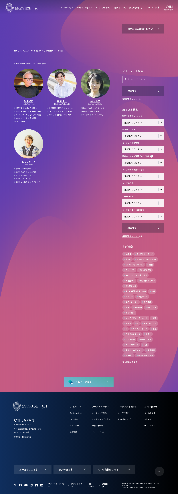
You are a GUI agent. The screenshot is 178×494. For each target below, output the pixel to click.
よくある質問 (149, 413)
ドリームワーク (35, 111)
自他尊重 (150, 350)
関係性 (60, 108)
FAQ (124, 8)
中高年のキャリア (29, 168)
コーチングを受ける (103, 8)
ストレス (128, 296)
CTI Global (91, 485)
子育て (69, 111)
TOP (15, 51)
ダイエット (151, 307)
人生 (145, 344)
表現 (153, 328)
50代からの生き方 (21, 172)
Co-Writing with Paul (134, 264)
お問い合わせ (150, 406)
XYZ (153, 318)
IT (125, 328)
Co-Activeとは (76, 413)
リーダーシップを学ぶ (101, 419)
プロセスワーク (20, 118)
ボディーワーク (20, 111)
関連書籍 (73, 432)
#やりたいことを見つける (135, 275)
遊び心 (127, 259)
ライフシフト (36, 182)
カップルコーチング (144, 254)
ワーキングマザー (97, 115)
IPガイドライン (76, 485)
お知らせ (117, 8)
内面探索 (18, 108)
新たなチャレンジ (145, 355)
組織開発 (57, 115)
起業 (56, 111)
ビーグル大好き (35, 115)
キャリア (67, 115)
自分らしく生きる (21, 182)
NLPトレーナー (131, 302)
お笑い (147, 334)
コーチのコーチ (131, 344)
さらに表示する (128, 361)
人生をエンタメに (132, 334)
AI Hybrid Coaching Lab (145, 259)
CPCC (17, 121)
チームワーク (144, 339)
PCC (23, 121)
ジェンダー (129, 339)
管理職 (84, 111)
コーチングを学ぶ (99, 413)
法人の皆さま (134, 8)
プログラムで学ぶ (83, 8)
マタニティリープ (139, 328)
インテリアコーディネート (136, 318)
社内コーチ (142, 296)
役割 (150, 264)
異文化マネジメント (133, 350)
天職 (152, 291)
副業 (90, 111)
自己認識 (146, 302)
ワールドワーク (20, 115)
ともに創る (129, 312)
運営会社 (105, 485)
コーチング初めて (21, 175)
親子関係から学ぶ (146, 280)
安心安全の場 (144, 270)
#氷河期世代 (130, 286)
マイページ (152, 8)
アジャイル (129, 270)
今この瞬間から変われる (135, 291)
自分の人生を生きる (96, 108)
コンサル (68, 108)
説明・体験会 (97, 425)
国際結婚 (137, 307)
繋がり (17, 168)
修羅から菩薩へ (30, 108)
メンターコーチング (22, 178)
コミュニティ (75, 425)
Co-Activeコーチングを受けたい (31, 51)
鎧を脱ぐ (128, 355)
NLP (126, 307)
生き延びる (129, 280)
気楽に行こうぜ (149, 323)
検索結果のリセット (130, 99)
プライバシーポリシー (56, 485)
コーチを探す (123, 413)
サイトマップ (149, 425)
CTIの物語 (74, 419)
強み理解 (51, 108)
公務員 (127, 254)
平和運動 (32, 118)
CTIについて (66, 8)
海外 (49, 115)
